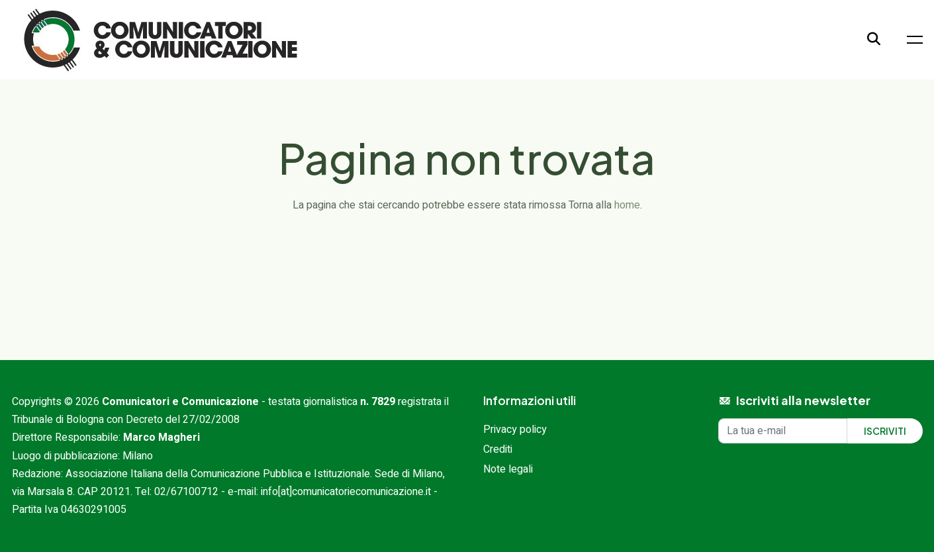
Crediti (497, 449)
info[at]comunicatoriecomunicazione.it (346, 492)
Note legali (508, 469)
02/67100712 (186, 492)
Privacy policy (515, 429)
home (627, 205)
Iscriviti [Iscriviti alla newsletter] (885, 431)
